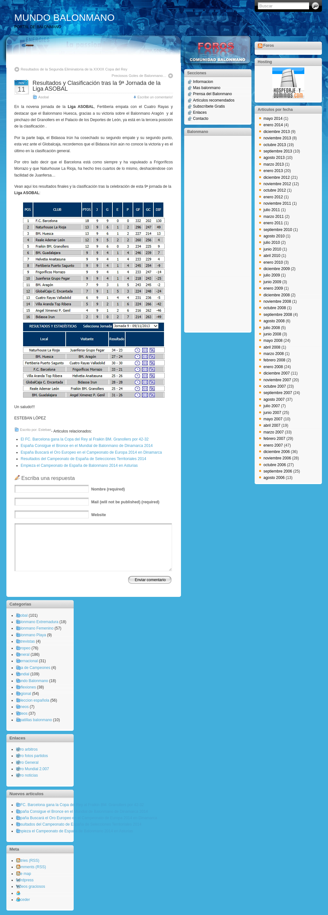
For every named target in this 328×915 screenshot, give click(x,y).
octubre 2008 (275, 308)
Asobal (43, 97)
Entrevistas (25, 641)
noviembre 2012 (277, 184)
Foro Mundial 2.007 (32, 769)
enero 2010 (273, 262)
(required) (108, 489)
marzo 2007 (274, 432)
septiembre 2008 (278, 314)
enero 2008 (273, 367)
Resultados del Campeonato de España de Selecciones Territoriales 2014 (83, 459)
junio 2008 (272, 334)
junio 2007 (272, 412)
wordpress (25, 880)
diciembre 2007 (277, 373)
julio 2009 (272, 275)
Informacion (203, 81)
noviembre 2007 (277, 380)
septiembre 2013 (278, 151)
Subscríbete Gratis (209, 106)
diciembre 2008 (277, 295)
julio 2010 (272, 242)
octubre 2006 (275, 465)
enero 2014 (273, 125)
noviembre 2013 (277, 138)
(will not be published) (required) (125, 502)
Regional (23, 693)
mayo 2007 (273, 419)
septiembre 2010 (278, 229)
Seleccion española (32, 700)
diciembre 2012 (277, 177)
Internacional (27, 661)
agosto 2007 (274, 399)
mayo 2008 (273, 340)
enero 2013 (273, 171)
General (23, 654)
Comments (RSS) (31, 867)
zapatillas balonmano (34, 720)
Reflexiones (26, 687)
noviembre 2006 (277, 458)
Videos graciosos (30, 886)
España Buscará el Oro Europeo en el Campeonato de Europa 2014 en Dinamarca (91, 452)
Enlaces (200, 112)
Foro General (27, 762)
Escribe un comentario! (155, 97)
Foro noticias (27, 775)
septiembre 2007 (278, 393)
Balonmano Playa (31, 635)
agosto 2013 (274, 157)
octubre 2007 (275, 386)
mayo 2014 (273, 118)
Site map (23, 873)
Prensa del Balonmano (212, 94)
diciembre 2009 (277, 269)
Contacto (201, 118)
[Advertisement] (213, 233)
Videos (22, 713)
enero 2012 (273, 197)
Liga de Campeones (33, 667)
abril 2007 (272, 425)
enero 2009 (273, 288)
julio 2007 (272, 406)
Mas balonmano (206, 88)
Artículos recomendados (213, 100)
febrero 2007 (274, 438)
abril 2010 (272, 255)
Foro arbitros (27, 749)
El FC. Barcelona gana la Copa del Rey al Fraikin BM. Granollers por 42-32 (85, 439)
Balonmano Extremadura (37, 622)
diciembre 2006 (277, 451)
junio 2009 (272, 282)
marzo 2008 (274, 353)
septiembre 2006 (278, 471)
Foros (268, 45)
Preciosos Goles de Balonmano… (139, 76)
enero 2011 (273, 223)
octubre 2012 (275, 190)
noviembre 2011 (277, 203)
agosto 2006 (274, 477)
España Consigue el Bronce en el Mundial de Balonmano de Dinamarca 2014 (87, 445)
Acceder (23, 899)
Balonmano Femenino (34, 628)
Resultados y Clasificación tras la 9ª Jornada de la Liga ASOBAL (97, 86)
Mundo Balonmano (32, 681)
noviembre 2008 (277, 301)
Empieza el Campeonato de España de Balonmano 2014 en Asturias (79, 465)
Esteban (44, 430)
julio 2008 (272, 328)
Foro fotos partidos (32, 756)
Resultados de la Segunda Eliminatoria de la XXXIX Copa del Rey (74, 69)
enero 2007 (273, 445)
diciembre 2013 (277, 131)
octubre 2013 (275, 145)
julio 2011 (272, 210)
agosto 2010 (274, 236)
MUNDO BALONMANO (64, 17)
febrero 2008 (274, 360)
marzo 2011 (274, 216)
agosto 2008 (274, 321)
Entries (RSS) (27, 860)
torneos (22, 707)
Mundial (22, 674)
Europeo (23, 648)
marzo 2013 (274, 164)
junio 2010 (272, 249)
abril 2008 (272, 347)
